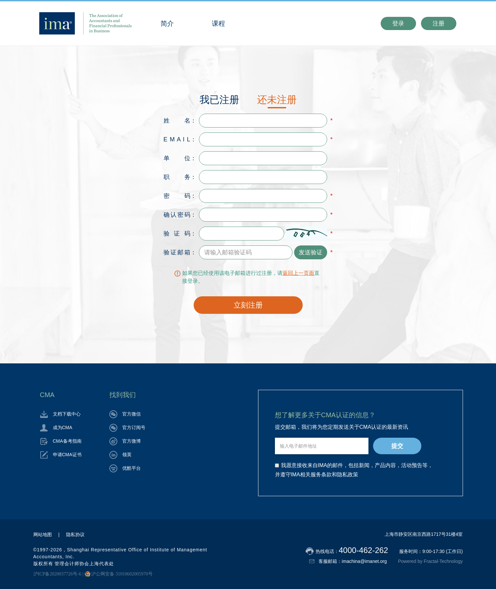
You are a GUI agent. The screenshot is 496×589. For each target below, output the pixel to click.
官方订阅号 (127, 427)
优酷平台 (125, 468)
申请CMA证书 (61, 454)
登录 (398, 23)
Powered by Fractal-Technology (430, 561)
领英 (120, 454)
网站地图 (42, 534)
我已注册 (219, 99)
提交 (397, 446)
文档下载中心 (60, 414)
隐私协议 (75, 534)
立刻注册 (248, 305)
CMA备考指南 (61, 441)
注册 (438, 23)
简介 (167, 23)
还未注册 (277, 99)
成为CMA (56, 427)
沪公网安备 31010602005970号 (119, 573)
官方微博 (125, 441)
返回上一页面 (298, 273)
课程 (218, 23)
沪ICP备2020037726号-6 (57, 573)
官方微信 (125, 414)
